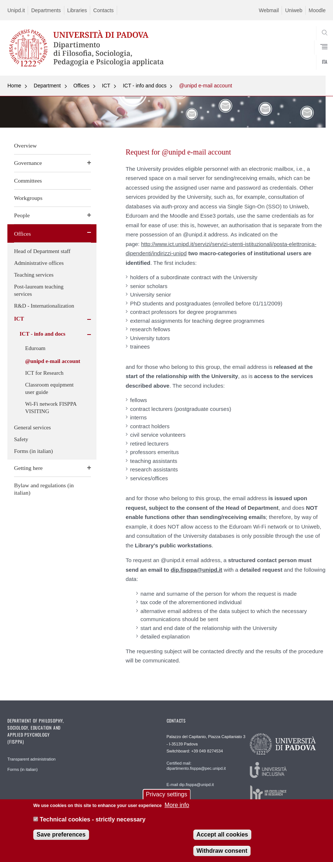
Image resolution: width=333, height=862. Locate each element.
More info (176, 810)
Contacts (103, 10)
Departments (46, 10)
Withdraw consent (222, 855)
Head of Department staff (42, 251)
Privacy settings (166, 799)
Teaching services (34, 275)
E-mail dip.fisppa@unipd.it (190, 784)
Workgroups (28, 198)
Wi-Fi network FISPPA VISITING (51, 407)
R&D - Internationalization (44, 306)
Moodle (317, 10)
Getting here (28, 468)
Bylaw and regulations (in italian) (44, 489)
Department (47, 86)
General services (32, 427)
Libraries (77, 10)
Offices (81, 86)
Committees (28, 180)
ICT (106, 86)
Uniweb (293, 10)
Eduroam (35, 348)
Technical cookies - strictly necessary (93, 824)
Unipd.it (16, 10)
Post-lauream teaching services (39, 290)
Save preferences (61, 839)
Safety (21, 439)
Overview (25, 145)
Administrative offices (39, 263)
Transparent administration (31, 759)
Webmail (269, 10)
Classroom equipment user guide (49, 388)
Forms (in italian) (33, 451)
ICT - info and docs (144, 86)
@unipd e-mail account (205, 86)
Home (14, 86)
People (22, 215)
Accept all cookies (222, 839)
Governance (28, 163)
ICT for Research (44, 373)
